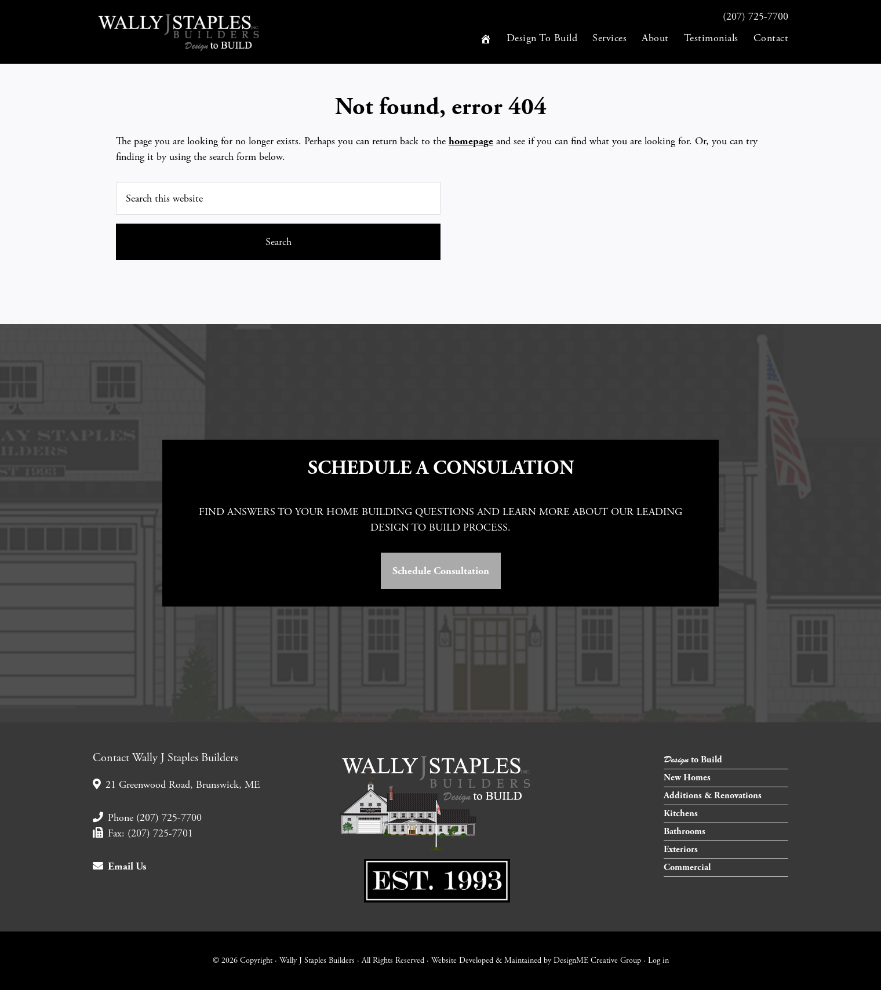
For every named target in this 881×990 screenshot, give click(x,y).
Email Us (119, 866)
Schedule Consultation (440, 571)
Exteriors (681, 849)
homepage (471, 141)
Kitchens (681, 814)
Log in (658, 960)
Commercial (687, 867)
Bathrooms (684, 831)
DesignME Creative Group (597, 960)
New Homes (687, 778)
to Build (693, 760)
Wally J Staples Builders (197, 32)
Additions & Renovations (713, 796)
